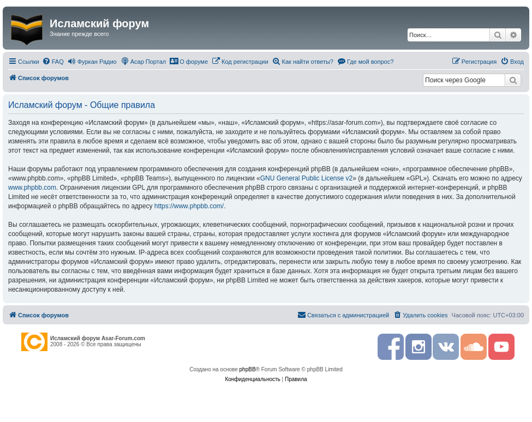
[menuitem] (53, 61)
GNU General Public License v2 (306, 178)
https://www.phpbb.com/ (189, 206)
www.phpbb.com (32, 187)
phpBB (248, 369)
